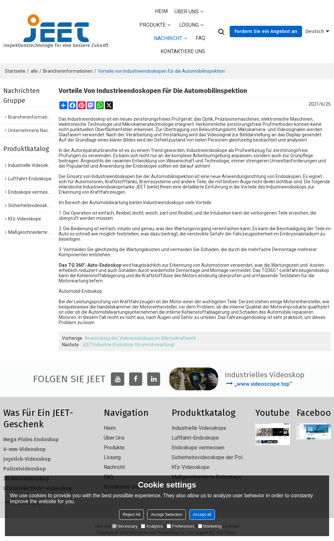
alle (34, 71)
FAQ (200, 38)
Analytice (152, 526)
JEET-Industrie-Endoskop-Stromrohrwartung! (128, 344)
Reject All (131, 514)
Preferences (181, 526)
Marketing (210, 526)
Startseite (15, 71)
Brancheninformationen (68, 71)
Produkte (152, 25)
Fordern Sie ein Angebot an (266, 31)
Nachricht (168, 38)
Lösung (189, 25)
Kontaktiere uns (182, 51)
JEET (140, 186)
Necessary (124, 526)
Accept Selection (166, 514)
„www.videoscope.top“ (263, 384)
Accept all (202, 514)
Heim (161, 11)
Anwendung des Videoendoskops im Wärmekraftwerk (140, 338)
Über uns (187, 11)
